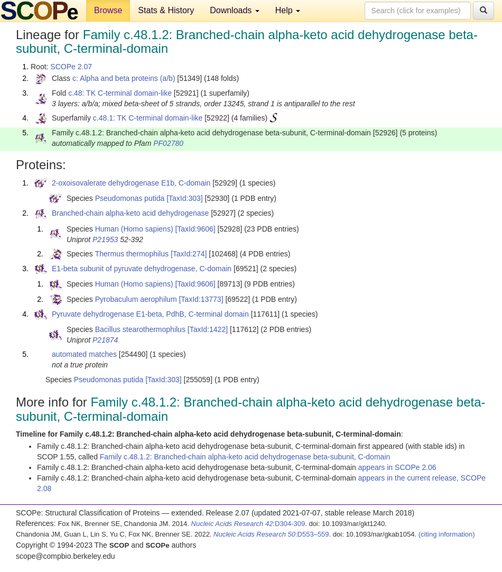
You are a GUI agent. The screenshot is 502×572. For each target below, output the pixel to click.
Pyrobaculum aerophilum (136, 299)
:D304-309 (248, 524)
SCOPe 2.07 (71, 66)
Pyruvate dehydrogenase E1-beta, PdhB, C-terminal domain (150, 314)
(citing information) (447, 534)
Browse (108, 10)
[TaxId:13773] (201, 299)
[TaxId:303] (184, 198)
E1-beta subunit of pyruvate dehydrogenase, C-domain (141, 268)
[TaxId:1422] (208, 329)
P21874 (105, 340)
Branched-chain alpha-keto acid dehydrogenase (130, 213)
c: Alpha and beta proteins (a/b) (123, 78)
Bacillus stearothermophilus (140, 329)
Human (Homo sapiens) (134, 229)
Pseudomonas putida (130, 198)
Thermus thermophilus (132, 254)
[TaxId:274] (189, 254)
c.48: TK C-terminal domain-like (120, 93)
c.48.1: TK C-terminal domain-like (147, 118)
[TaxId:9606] (195, 229)
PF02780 (168, 143)
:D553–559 (271, 534)
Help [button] (287, 10)
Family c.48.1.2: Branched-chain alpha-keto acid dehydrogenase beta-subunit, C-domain (245, 457)
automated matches (84, 354)
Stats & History (166, 10)
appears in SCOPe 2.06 (397, 467)
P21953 (105, 239)
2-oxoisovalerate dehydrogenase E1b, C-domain (131, 183)
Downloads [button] (234, 10)
